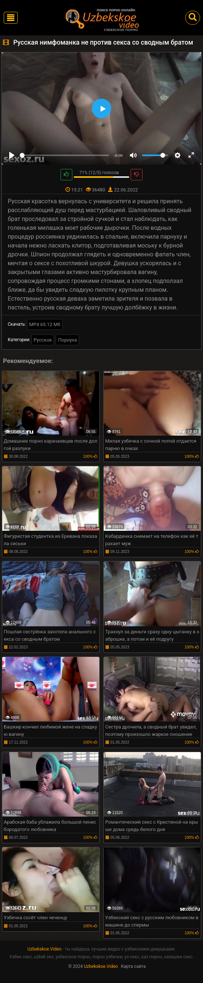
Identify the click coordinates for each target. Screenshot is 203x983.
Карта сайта (133, 966)
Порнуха (67, 340)
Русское (43, 340)
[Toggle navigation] (11, 18)
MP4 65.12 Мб (45, 324)
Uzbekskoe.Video (44, 949)
